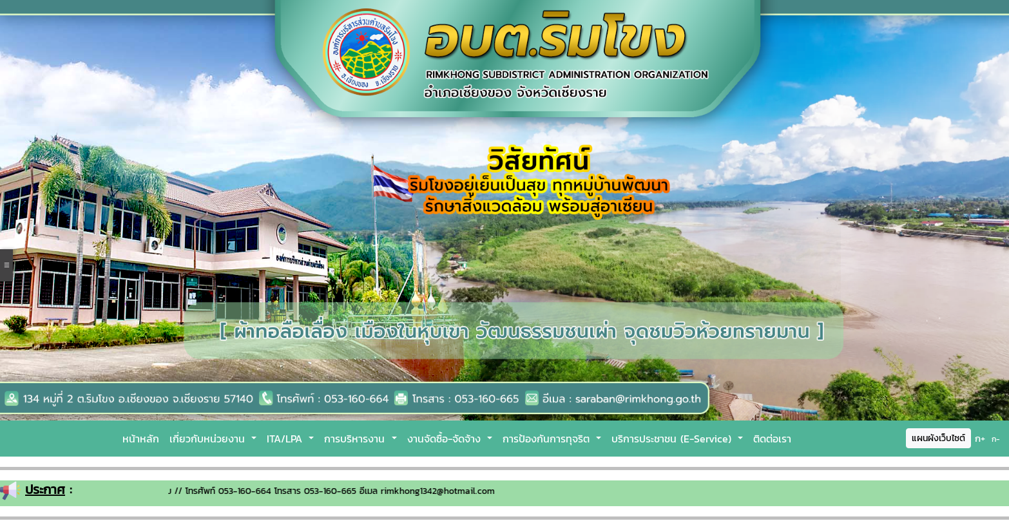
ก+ (980, 438)
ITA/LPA (286, 438)
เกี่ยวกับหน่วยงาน (209, 438)
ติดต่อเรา (772, 438)
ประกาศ (45, 489)
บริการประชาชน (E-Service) (673, 438)
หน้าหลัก (140, 438)
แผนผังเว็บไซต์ (938, 438)
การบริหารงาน (356, 438)
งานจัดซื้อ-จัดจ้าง (446, 438)
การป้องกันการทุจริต (548, 438)
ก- (996, 439)
